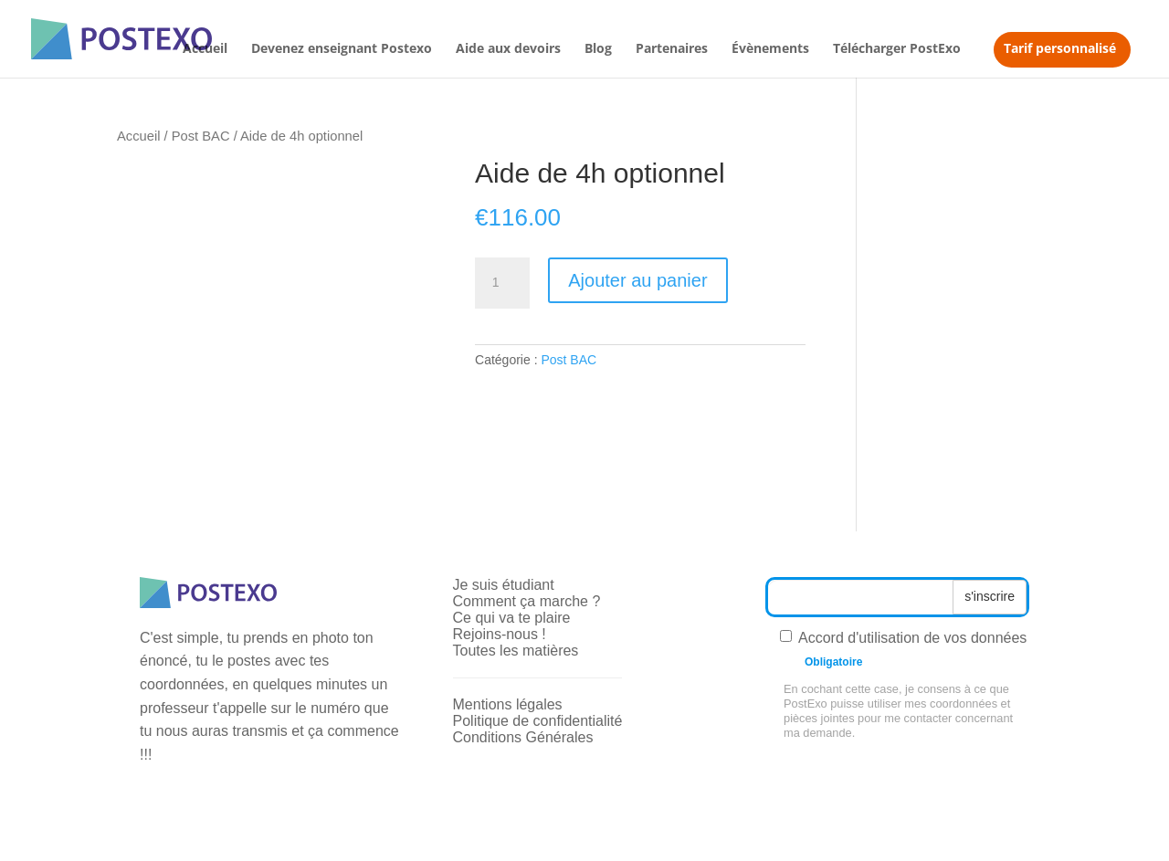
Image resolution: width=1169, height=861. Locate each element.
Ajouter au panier (637, 280)
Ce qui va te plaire (512, 617)
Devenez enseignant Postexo (341, 49)
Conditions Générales (523, 737)
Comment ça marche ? (527, 601)
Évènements (770, 49)
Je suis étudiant (503, 585)
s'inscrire (989, 596)
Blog (598, 49)
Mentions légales (508, 704)
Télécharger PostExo (897, 49)
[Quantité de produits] (502, 283)
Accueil (205, 49)
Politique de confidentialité (538, 721)
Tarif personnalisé (1060, 48)
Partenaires (672, 49)
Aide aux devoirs (508, 49)
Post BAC (201, 136)
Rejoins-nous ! (499, 634)
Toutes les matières (516, 650)
